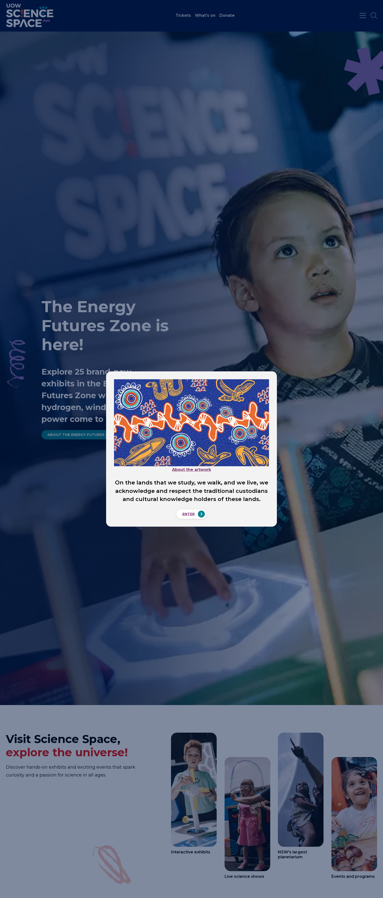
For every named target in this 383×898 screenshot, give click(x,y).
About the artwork (191, 469)
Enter (188, 514)
